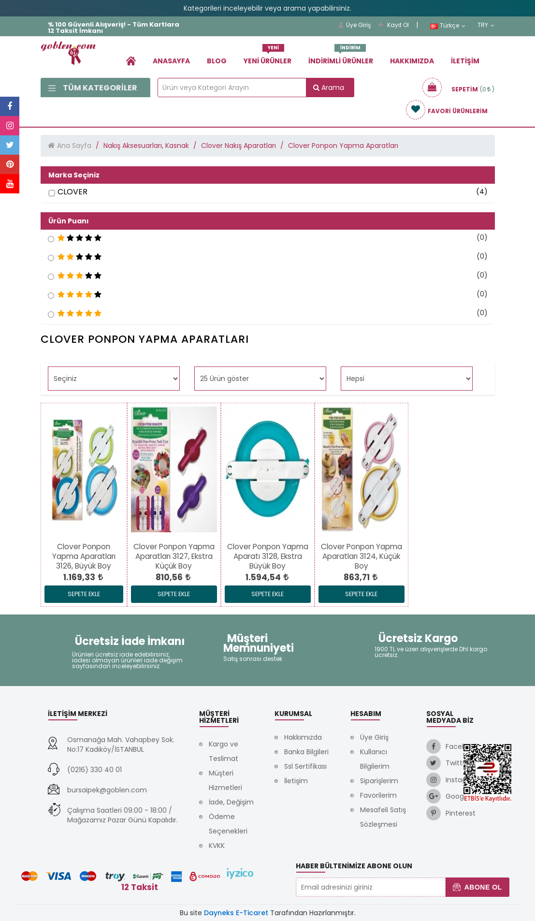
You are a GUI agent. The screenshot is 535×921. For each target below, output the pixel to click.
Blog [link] (217, 61)
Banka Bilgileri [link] (306, 752)
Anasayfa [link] (171, 61)
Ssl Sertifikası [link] (305, 766)
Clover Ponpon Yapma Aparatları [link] (343, 145)
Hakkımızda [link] (412, 61)
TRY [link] (485, 25)
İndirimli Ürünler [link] (340, 57)
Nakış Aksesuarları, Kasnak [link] (146, 145)
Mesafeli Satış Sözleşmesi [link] (383, 817)
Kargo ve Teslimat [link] (223, 751)
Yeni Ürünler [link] (267, 57)
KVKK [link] (217, 845)
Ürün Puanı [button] (68, 221)
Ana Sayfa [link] (74, 145)
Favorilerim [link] (378, 795)
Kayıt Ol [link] (393, 25)
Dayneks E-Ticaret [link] (236, 913)
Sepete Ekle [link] (84, 594)
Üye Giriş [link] (354, 25)
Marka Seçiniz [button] (74, 175)
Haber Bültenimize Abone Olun (354, 866)
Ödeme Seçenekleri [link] (228, 824)
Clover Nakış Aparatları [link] (238, 145)
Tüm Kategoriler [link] (92, 87)
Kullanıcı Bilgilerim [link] (375, 759)
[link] (131, 61)
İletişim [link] (465, 61)
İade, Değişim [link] (231, 802)
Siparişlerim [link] (379, 781)
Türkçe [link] (447, 25)
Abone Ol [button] (477, 887)
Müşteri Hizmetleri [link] (225, 780)
